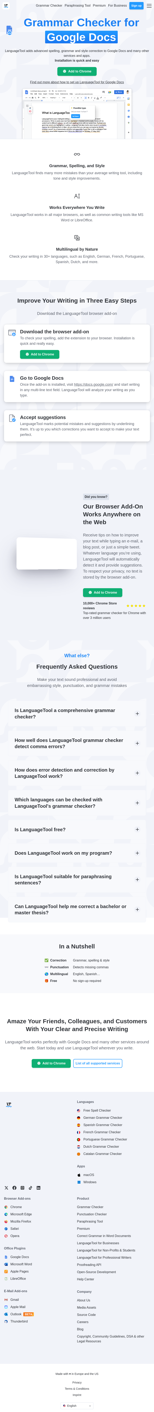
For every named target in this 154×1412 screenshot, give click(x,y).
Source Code (86, 1314)
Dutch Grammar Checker (101, 1146)
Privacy (77, 1382)
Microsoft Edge (21, 1214)
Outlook (22, 1314)
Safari (14, 1228)
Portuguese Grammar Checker (105, 1139)
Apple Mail (17, 1307)
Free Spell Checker (97, 1110)
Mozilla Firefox (20, 1221)
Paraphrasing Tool (90, 1221)
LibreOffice (18, 1278)
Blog (80, 1329)
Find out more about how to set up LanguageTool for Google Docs (77, 82)
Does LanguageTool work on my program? (63, 853)
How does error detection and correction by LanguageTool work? (64, 773)
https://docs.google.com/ (93, 385)
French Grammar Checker (102, 1132)
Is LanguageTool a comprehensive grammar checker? (65, 713)
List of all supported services (98, 1063)
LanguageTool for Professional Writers (104, 1257)
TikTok (30, 1187)
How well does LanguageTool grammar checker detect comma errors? (69, 743)
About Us (83, 1300)
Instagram (22, 1187)
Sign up (136, 5)
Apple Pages (19, 1271)
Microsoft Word (21, 1264)
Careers (82, 1322)
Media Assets (86, 1307)
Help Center (85, 1279)
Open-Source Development (96, 1272)
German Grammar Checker (102, 1117)
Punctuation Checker (92, 1214)
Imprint (77, 1395)
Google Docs (19, 1257)
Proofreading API (89, 1265)
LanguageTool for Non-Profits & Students (106, 1250)
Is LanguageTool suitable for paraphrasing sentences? (63, 879)
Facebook (14, 1187)
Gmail (14, 1299)
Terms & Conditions (77, 1388)
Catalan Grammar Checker (102, 1154)
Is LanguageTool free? (40, 829)
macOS (88, 1175)
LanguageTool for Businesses (98, 1243)
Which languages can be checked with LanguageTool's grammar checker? (58, 803)
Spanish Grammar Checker (102, 1125)
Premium (83, 1228)
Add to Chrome (79, 71)
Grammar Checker (90, 1207)
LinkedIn (38, 1187)
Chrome (16, 1207)
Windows (89, 1182)
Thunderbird (19, 1321)
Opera (14, 1236)
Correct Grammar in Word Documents (104, 1236)
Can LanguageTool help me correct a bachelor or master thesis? (70, 909)
